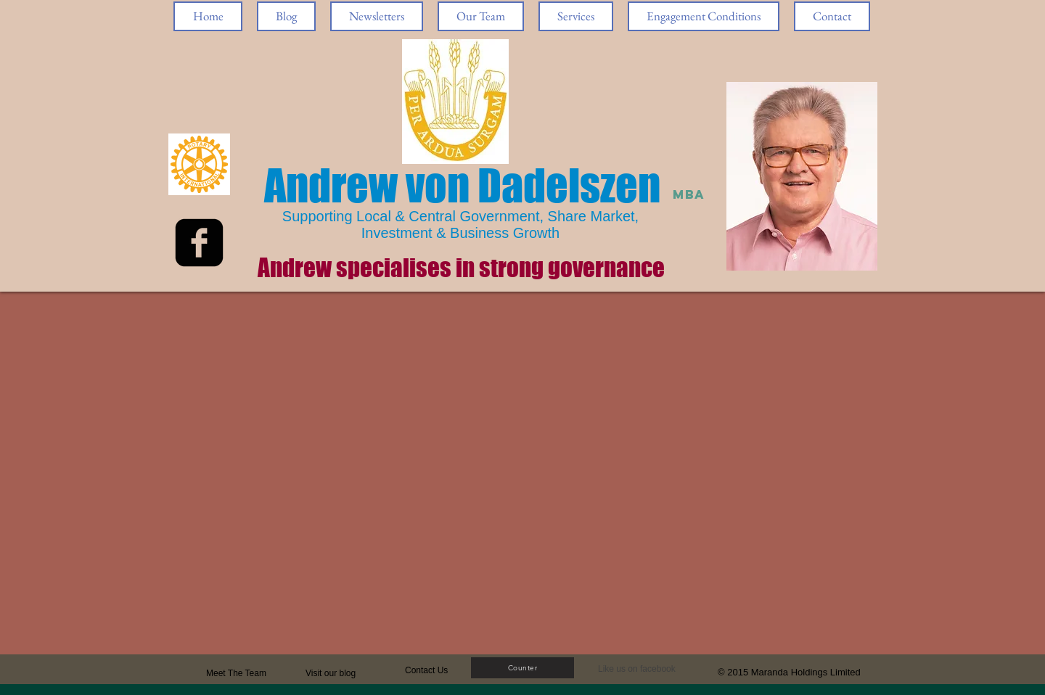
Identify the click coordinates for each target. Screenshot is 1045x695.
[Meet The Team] (261, 673)
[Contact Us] (439, 670)
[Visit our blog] (340, 673)
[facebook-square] (199, 242)
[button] (641, 669)
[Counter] (522, 667)
